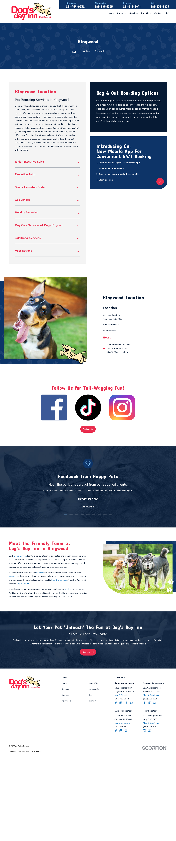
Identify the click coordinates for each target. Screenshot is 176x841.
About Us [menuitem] (121, 13)
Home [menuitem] (111, 13)
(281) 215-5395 (150, 698)
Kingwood (66, 700)
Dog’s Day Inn (20, 556)
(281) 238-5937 (150, 726)
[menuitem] (12, 751)
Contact (92, 700)
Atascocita (94, 689)
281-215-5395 (104, 6)
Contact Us (88, 429)
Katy (91, 695)
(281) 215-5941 (121, 726)
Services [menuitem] (133, 13)
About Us (93, 683)
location (12, 576)
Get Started (88, 652)
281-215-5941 (132, 6)
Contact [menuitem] (158, 13)
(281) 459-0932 (64, 596)
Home (64, 683)
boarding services (59, 580)
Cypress (65, 695)
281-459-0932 (75, 6)
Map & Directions (111, 324)
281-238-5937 (160, 6)
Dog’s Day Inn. (23, 583)
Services (65, 689)
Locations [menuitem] (146, 13)
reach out (68, 589)
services (40, 572)
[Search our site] (167, 13)
